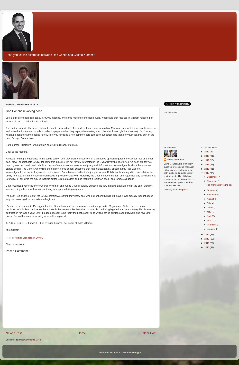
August (211, 199)
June (209, 207)
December (212, 177)
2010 (207, 247)
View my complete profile (176, 189)
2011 (207, 243)
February (212, 225)
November (212, 181)
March (210, 220)
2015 (207, 169)
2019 (207, 151)
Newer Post (14, 333)
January (211, 229)
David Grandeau (175, 159)
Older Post (149, 333)
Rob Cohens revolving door (219, 185)
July (209, 203)
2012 (207, 239)
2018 (207, 156)
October (211, 190)
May (209, 212)
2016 (207, 164)
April (209, 216)
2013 (207, 234)
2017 (207, 160)
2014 (207, 173)
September (213, 194)
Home (82, 333)
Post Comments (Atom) (30, 340)
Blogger (137, 352)
